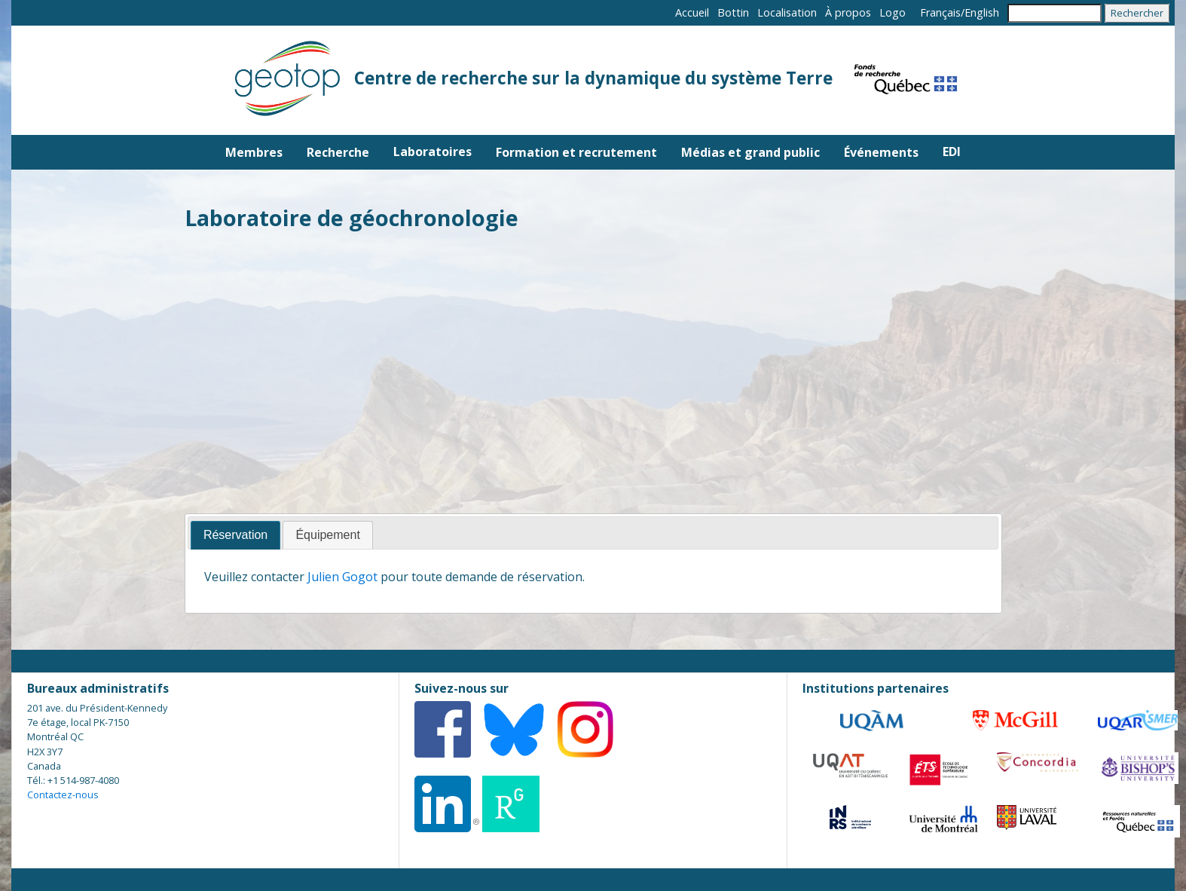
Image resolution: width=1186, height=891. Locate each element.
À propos (848, 12)
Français (940, 12)
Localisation (787, 12)
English (981, 12)
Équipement (327, 534)
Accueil (692, 12)
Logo (892, 12)
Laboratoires (432, 151)
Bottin (733, 12)
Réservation (235, 534)
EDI (952, 151)
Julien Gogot (342, 576)
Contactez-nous (63, 794)
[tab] (235, 535)
